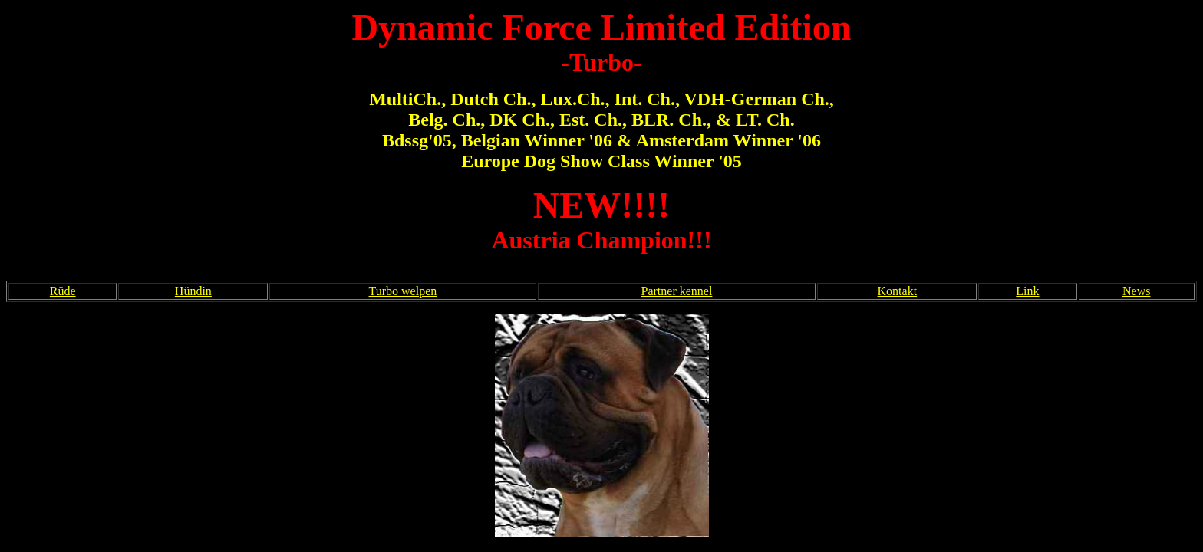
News (1136, 290)
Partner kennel (677, 290)
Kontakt (898, 290)
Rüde (63, 290)
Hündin (193, 290)
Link (1027, 290)
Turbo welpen (403, 290)
